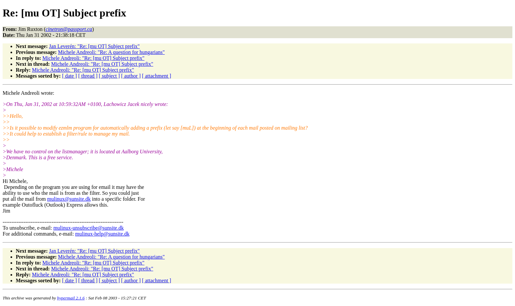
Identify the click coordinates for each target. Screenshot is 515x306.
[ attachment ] (156, 76)
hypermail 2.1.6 (71, 297)
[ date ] (69, 76)
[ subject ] (109, 76)
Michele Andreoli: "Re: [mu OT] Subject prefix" (93, 58)
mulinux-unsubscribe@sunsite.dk (88, 228)
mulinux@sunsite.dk (69, 199)
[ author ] (131, 76)
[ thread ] (88, 76)
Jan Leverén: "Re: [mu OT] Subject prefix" (94, 46)
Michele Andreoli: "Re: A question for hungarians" (111, 52)
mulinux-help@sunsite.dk (102, 234)
